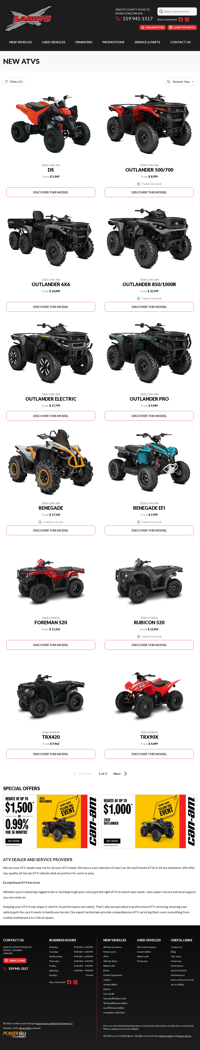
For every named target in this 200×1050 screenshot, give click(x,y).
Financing (83, 42)
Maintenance (178, 975)
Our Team (176, 956)
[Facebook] (180, 19)
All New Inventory (112, 947)
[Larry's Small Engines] (52, 19)
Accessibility (177, 984)
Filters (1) (13, 81)
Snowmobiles (110, 984)
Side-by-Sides (110, 961)
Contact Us (180, 42)
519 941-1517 (134, 18)
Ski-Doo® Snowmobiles (115, 1003)
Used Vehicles (53, 42)
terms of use (184, 1035)
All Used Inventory (146, 947)
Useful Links (181, 940)
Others (107, 989)
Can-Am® (108, 993)
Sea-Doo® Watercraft (114, 998)
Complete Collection (114, 1012)
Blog (173, 951)
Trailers (107, 979)
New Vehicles (20, 42)
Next (120, 773)
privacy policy (166, 1035)
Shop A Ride (25, 1028)
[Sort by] (181, 82)
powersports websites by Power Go (54, 1023)
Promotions (113, 42)
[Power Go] (38, 1034)
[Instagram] (187, 19)
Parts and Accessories (182, 979)
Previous (82, 773)
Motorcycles (110, 951)
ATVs (106, 956)
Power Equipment (112, 975)
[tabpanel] (71, 961)
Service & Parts (147, 42)
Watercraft (109, 965)
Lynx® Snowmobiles (113, 1007)
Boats (106, 970)
